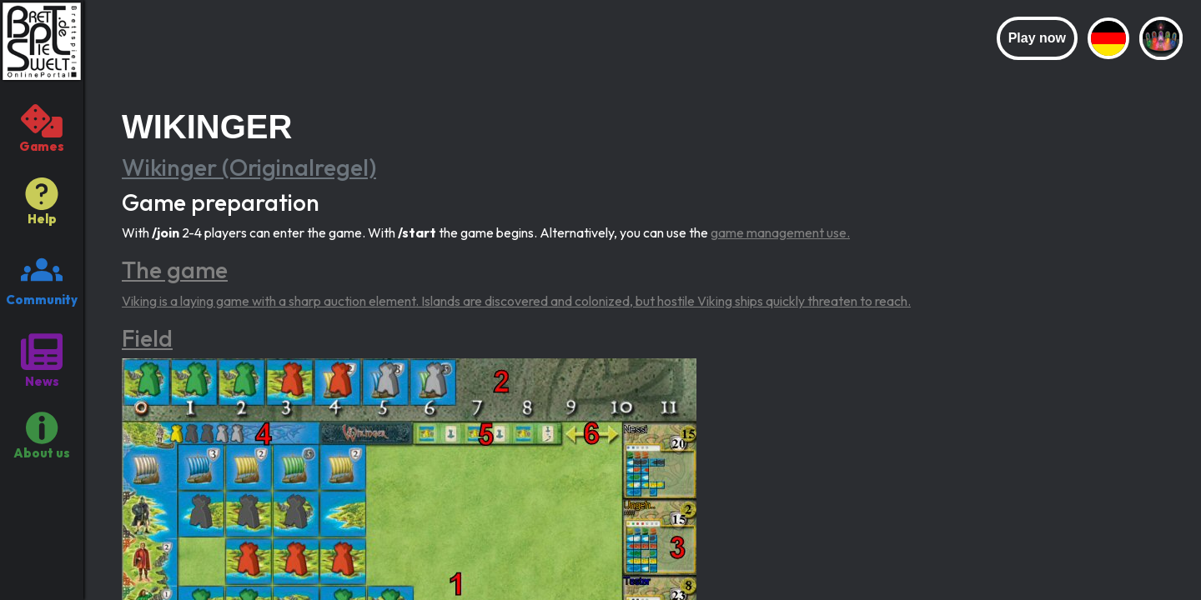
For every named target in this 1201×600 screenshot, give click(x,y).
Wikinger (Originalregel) (249, 167)
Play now (1037, 38)
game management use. (780, 232)
